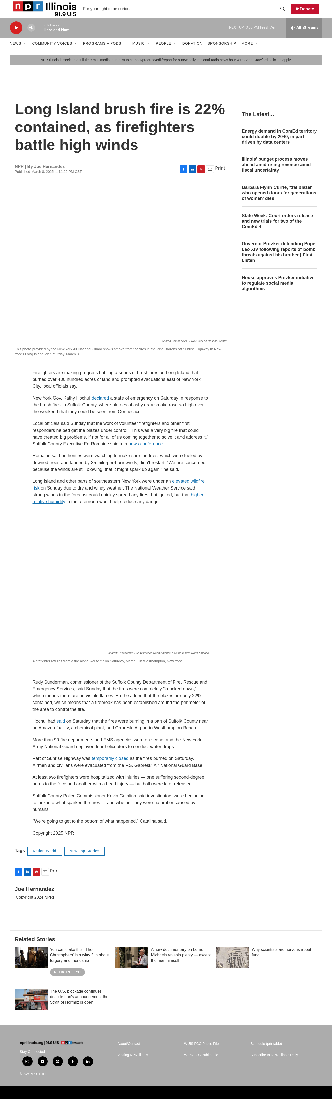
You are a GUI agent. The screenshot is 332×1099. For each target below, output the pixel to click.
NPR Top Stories (84, 860)
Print (220, 177)
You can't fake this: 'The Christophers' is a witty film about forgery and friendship (79, 964)
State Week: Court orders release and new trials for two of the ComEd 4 (277, 230)
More (247, 52)
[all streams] (304, 36)
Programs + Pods (102, 52)
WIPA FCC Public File (201, 1064)
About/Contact (129, 1053)
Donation (192, 52)
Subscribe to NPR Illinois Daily (274, 1064)
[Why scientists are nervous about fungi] (232, 967)
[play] (16, 37)
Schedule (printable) (266, 1053)
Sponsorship (222, 52)
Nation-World (44, 860)
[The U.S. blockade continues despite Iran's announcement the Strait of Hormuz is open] (31, 1008)
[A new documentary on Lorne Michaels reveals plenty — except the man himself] (131, 967)
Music (138, 52)
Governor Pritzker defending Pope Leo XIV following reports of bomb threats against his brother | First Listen (279, 261)
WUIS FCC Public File (201, 1053)
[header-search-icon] (284, 13)
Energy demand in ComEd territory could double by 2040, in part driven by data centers (279, 145)
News (15, 52)
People (163, 52)
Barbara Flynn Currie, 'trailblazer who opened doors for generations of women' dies (279, 202)
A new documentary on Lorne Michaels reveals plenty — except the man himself (181, 964)
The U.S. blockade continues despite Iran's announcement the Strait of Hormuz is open (79, 1006)
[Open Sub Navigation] (25, 52)
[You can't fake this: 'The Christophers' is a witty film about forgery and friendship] (31, 967)
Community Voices (52, 52)
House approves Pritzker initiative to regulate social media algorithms (278, 292)
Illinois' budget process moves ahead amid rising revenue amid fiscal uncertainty (276, 174)
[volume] (31, 36)
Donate (309, 13)
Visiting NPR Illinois (133, 1064)
